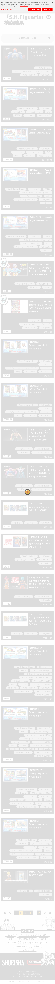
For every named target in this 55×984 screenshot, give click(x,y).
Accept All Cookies (34, 9)
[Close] (52, 3)
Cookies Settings (6, 9)
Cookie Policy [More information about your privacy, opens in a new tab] (24, 6)
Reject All (47, 9)
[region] (27, 6)
